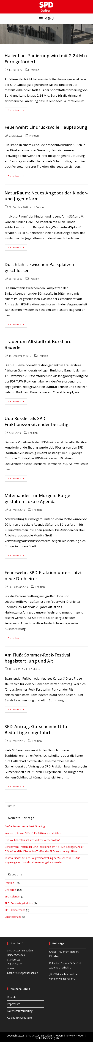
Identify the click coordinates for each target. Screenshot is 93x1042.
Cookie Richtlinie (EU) (46, 1038)
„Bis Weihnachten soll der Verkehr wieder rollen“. (32, 840)
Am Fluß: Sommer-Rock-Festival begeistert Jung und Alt (37, 658)
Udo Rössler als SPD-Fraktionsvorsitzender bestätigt (37, 422)
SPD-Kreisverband (15, 910)
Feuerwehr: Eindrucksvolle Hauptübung (46, 127)
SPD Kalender (12, 897)
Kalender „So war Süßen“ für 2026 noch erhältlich (33, 833)
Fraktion (34, 70)
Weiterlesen (17, 111)
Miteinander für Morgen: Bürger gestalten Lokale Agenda (38, 499)
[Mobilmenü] (46, 18)
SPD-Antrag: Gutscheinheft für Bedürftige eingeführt (37, 730)
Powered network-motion (69, 1035)
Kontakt (11, 997)
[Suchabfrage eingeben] (46, 806)
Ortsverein (11, 890)
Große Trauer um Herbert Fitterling (25, 826)
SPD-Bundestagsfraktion (19, 903)
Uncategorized (13, 917)
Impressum (13, 1004)
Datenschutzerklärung (19, 1010)
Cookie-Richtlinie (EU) (19, 1017)
